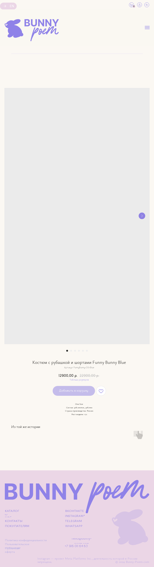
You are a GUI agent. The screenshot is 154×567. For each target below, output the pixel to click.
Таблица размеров (79, 380)
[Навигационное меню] (147, 27)
